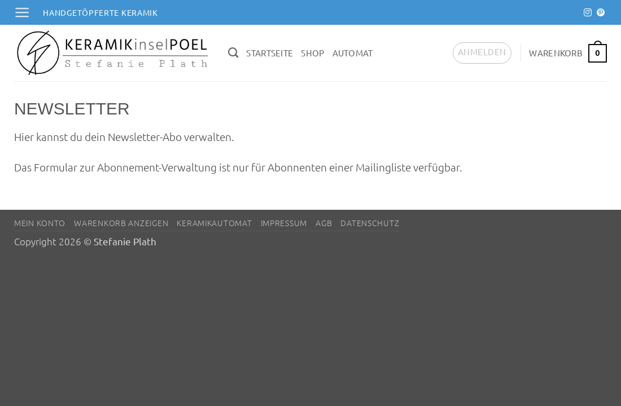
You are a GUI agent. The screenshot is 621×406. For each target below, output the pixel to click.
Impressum (284, 222)
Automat (353, 52)
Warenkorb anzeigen (121, 222)
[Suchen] (233, 53)
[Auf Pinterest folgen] (601, 12)
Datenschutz (369, 222)
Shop (312, 52)
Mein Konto (39, 222)
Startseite (269, 52)
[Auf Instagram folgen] (588, 12)
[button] (22, 12)
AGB (324, 222)
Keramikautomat (214, 222)
